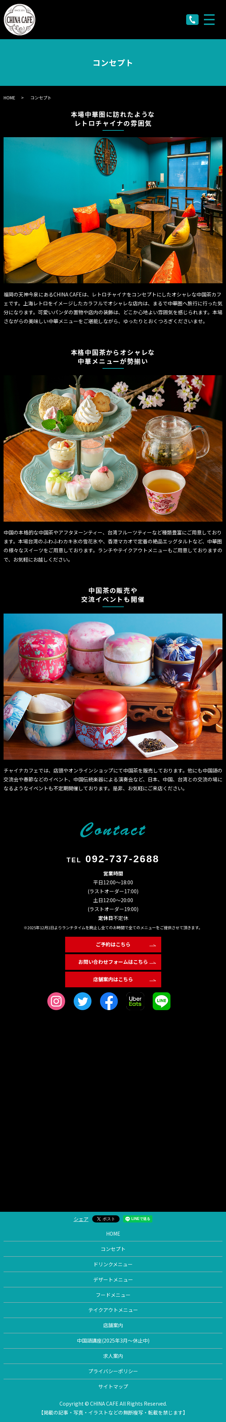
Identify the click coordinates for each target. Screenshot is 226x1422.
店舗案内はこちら (113, 979)
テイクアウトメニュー (113, 1309)
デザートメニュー (113, 1279)
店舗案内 (113, 1325)
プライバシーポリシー (113, 1371)
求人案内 (113, 1355)
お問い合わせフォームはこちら (113, 961)
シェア (81, 1218)
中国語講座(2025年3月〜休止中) (113, 1340)
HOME (9, 97)
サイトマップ (113, 1386)
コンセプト (113, 1248)
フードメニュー (113, 1294)
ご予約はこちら (113, 944)
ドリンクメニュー (113, 1264)
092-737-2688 (122, 858)
